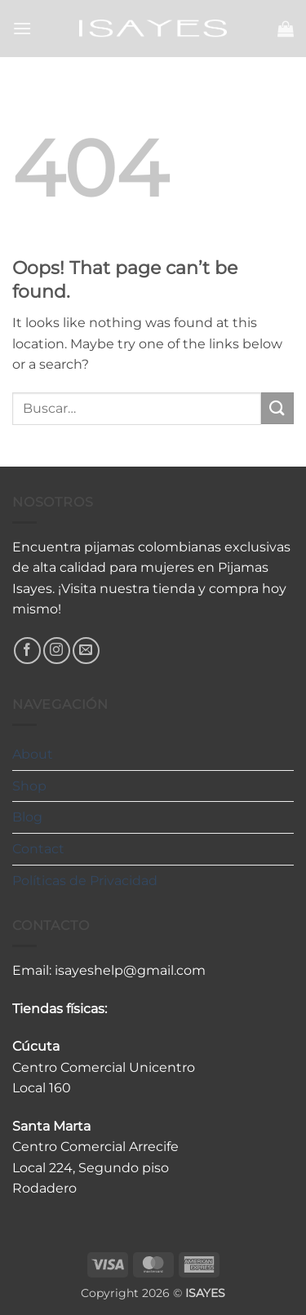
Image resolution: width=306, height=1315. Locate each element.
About (32, 754)
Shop (29, 786)
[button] (22, 28)
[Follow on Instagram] (56, 650)
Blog (27, 817)
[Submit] (277, 408)
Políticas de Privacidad (84, 880)
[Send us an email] (86, 650)
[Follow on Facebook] (27, 650)
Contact (38, 849)
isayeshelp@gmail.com (130, 970)
